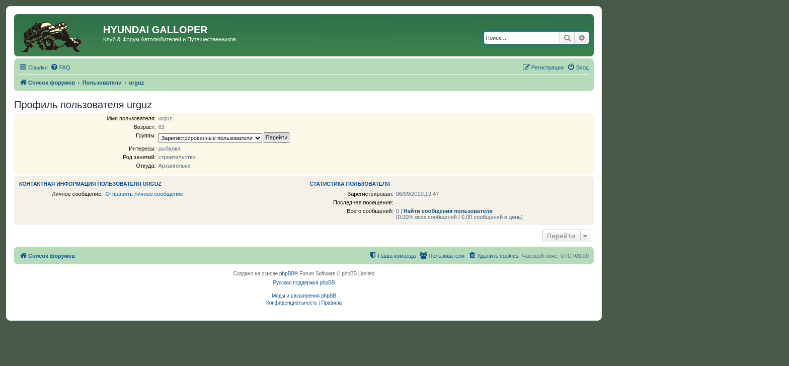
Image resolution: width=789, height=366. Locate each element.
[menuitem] (60, 67)
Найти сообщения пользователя (448, 211)
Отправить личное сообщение (144, 194)
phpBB (286, 273)
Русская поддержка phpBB (304, 282)
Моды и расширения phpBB (304, 296)
